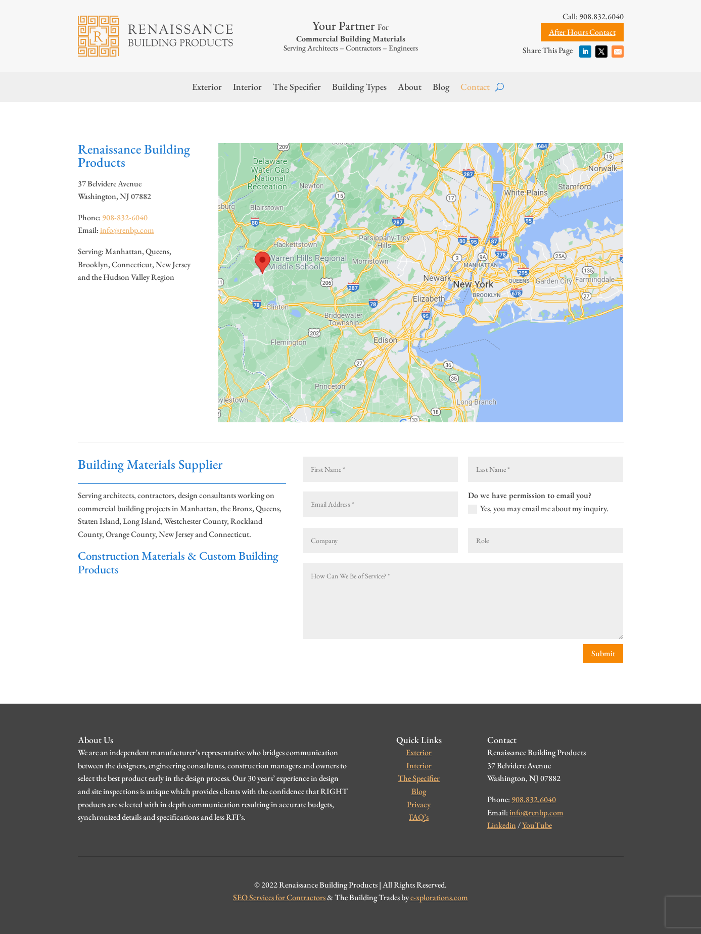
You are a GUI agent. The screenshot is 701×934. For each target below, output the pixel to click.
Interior (247, 87)
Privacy (419, 804)
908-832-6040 (125, 217)
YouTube (537, 825)
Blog (441, 87)
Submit (603, 653)
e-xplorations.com (439, 897)
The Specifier (297, 87)
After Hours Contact (582, 32)
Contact (475, 87)
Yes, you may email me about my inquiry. (538, 509)
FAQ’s (419, 817)
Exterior (207, 87)
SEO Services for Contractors (279, 897)
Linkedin (501, 825)
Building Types (359, 87)
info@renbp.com (127, 230)
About (410, 87)
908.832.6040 (533, 799)
